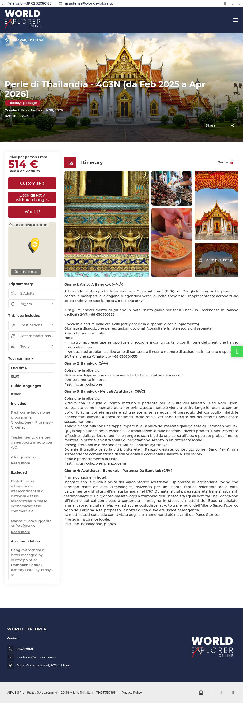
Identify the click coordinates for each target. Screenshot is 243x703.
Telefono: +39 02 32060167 (29, 3)
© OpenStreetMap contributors (28, 225)
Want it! (32, 211)
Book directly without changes (32, 197)
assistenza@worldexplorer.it (89, 3)
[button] (20, 463)
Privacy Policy (132, 692)
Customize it (32, 183)
